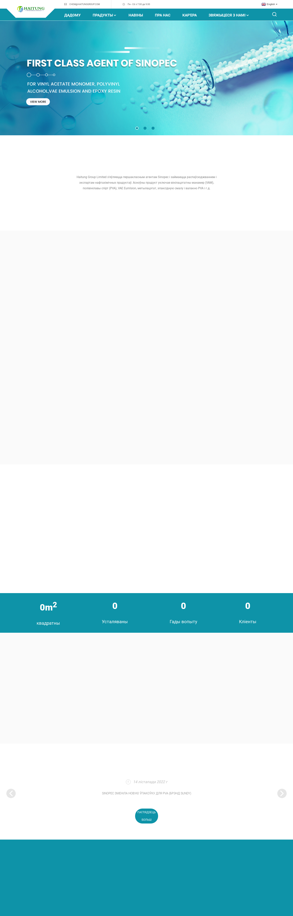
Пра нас (162, 15)
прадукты (105, 15)
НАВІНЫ (136, 15)
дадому (72, 15)
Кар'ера (189, 15)
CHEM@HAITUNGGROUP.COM (84, 4)
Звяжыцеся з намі (229, 15)
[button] (136, 128)
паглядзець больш (146, 816)
